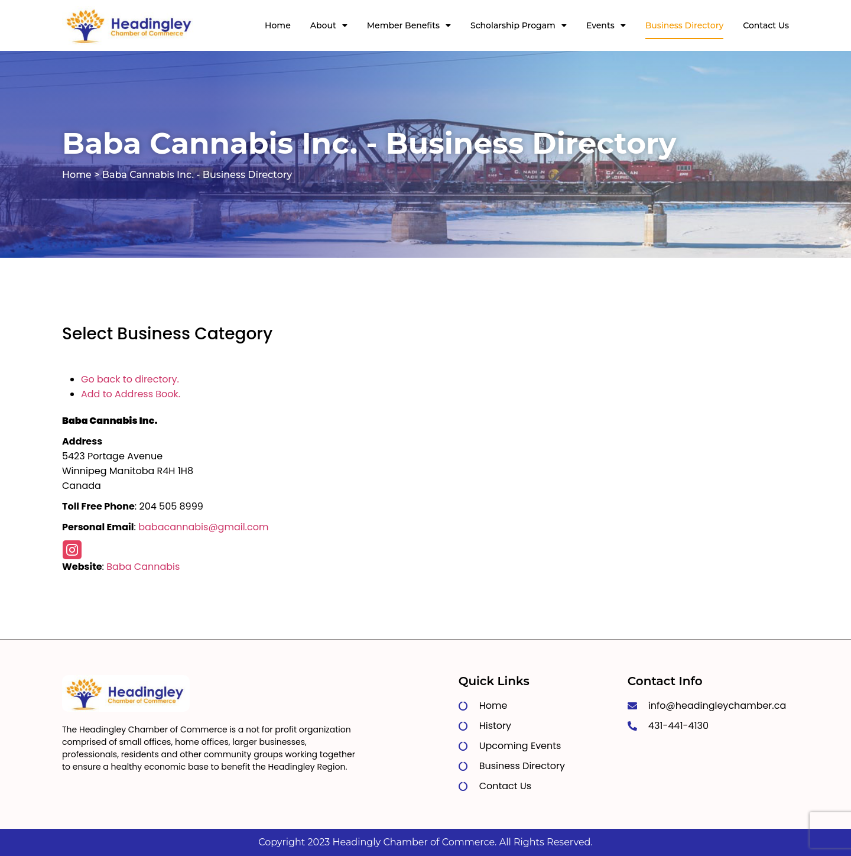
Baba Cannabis (143, 566)
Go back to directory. (130, 379)
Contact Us (766, 25)
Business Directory (684, 25)
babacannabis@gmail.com (203, 527)
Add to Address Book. (130, 394)
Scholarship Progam (518, 25)
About (328, 25)
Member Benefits (409, 25)
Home (278, 25)
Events (606, 25)
